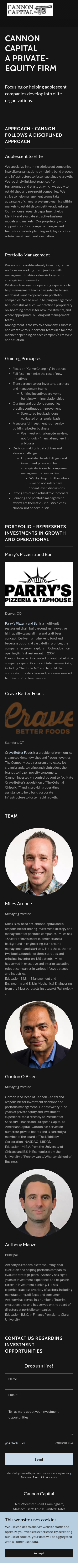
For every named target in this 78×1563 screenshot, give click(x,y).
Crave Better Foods (19, 752)
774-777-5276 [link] (40, 1519)
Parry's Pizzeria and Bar (22, 623)
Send (39, 1459)
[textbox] (39, 1379)
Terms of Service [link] (41, 1477)
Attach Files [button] (16, 1443)
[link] (30, 9)
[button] (6, 1443)
